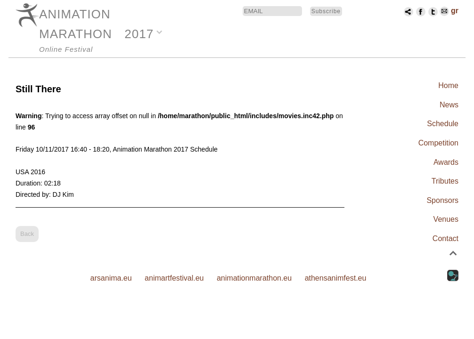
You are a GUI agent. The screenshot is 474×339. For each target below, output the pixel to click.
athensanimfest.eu (336, 278)
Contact (445, 238)
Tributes (445, 181)
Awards (445, 162)
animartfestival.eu (174, 278)
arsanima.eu (111, 278)
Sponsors (442, 200)
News (449, 105)
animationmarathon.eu (254, 278)
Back (27, 233)
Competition (438, 143)
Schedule (442, 124)
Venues (445, 219)
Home (448, 85)
